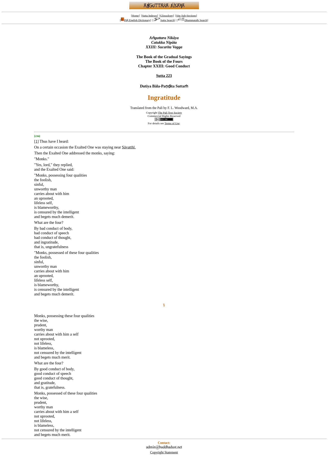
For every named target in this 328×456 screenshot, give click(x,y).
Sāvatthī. (129, 147)
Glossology (166, 15)
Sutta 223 (164, 75)
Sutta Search (164, 20)
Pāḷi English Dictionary (135, 20)
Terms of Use (172, 123)
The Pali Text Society (170, 112)
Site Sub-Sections (186, 15)
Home (135, 15)
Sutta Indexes (149, 15)
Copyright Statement (164, 452)
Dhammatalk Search (192, 20)
